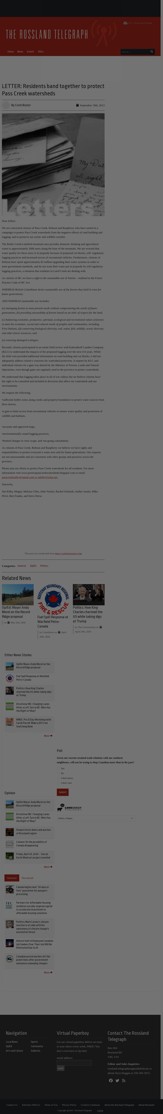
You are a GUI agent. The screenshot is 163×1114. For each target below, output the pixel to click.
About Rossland (147, 1103)
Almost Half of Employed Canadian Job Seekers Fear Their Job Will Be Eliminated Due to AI (34, 943)
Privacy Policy (70, 1103)
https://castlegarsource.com (69, 551)
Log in (101, 1109)
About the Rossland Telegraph (120, 1103)
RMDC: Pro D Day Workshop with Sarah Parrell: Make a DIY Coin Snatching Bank (33, 722)
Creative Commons (91, 1103)
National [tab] (12, 876)
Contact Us (13, 1103)
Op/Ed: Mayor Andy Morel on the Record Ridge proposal (16, 610)
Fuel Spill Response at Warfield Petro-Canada (53, 620)
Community (38, 1044)
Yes (62, 767)
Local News (13, 1040)
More (48, 734)
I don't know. (67, 777)
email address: (66, 1056)
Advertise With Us (32, 1103)
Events (31, 51)
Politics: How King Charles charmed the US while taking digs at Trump (34, 690)
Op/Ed (33, 563)
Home (12, 51)
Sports (35, 1040)
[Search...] (136, 52)
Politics (44, 563)
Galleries (36, 1049)
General (22, 563)
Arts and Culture (15, 1049)
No (62, 772)
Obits (42, 51)
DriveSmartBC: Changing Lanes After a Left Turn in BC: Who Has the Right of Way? (33, 706)
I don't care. (66, 781)
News (21, 51)
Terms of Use (52, 1103)
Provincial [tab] (27, 876)
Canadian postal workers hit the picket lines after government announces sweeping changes (33, 958)
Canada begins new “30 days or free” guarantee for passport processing (32, 889)
